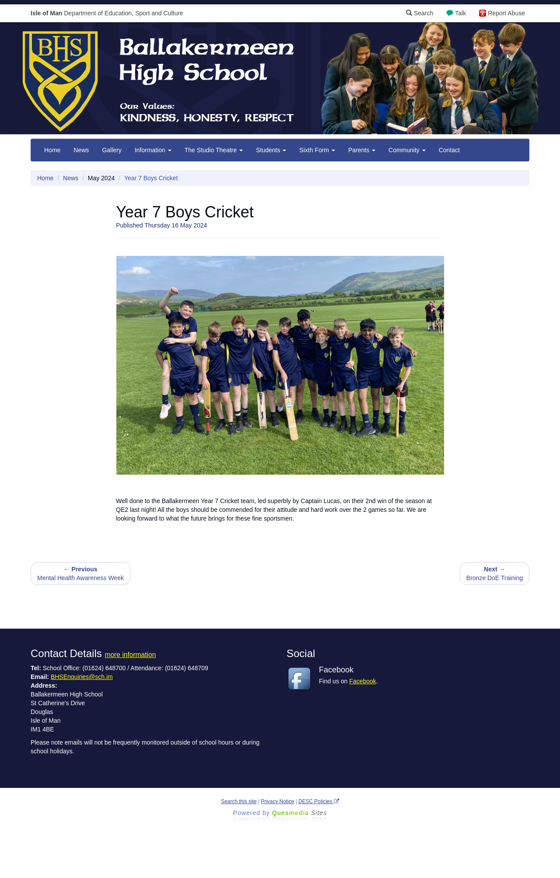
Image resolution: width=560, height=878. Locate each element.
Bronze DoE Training (494, 573)
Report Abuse (506, 13)
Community (407, 150)
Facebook (362, 681)
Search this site (238, 801)
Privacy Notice (277, 801)
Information (153, 150)
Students (271, 150)
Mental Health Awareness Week (80, 573)
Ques (299, 812)
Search (419, 13)
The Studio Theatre (214, 150)
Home (52, 150)
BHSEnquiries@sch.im (82, 676)
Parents (361, 150)
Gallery (111, 150)
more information (130, 654)
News (81, 150)
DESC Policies (318, 801)
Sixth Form (317, 150)
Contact (449, 150)
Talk (460, 13)
